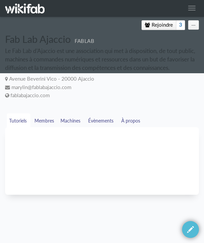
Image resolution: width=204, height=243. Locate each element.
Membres (44, 121)
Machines (71, 121)
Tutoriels (18, 121)
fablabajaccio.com (30, 95)
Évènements (101, 121)
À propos (131, 121)
